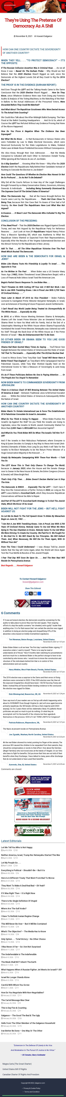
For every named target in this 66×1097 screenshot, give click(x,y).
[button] (63, 6)
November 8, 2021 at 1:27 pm (54, 722)
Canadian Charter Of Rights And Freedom (21, 1074)
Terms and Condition (32, 1092)
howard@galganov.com (33, 582)
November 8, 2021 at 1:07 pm (54, 642)
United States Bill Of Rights (15, 1069)
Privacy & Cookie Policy (32, 1088)
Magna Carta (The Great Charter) (17, 1064)
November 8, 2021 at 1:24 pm (54, 694)
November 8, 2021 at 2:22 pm (54, 737)
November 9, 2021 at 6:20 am (54, 764)
